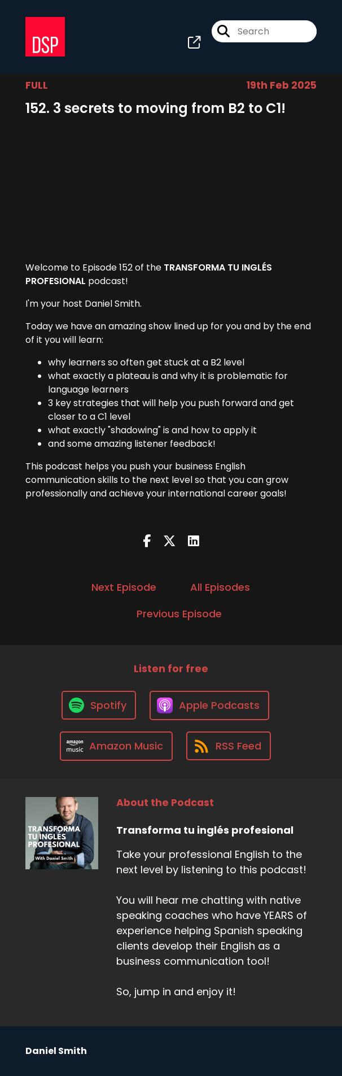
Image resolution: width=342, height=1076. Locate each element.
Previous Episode (179, 614)
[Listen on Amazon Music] (116, 746)
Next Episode (123, 587)
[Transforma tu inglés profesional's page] (194, 42)
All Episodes (220, 587)
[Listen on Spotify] (99, 705)
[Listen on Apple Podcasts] (209, 705)
